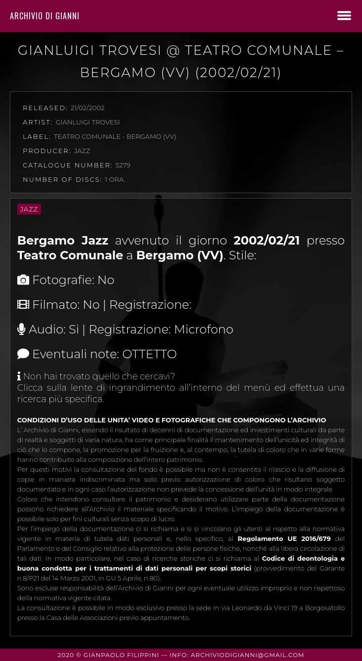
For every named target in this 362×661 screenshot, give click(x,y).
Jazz (29, 209)
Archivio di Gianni (45, 16)
